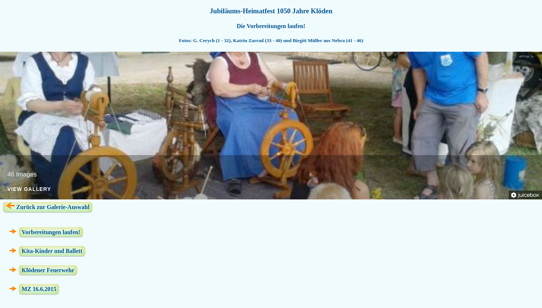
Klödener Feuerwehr (48, 270)
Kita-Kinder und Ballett (52, 251)
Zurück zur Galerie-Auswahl (47, 206)
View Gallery (29, 189)
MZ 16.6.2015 (39, 289)
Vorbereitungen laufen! (51, 232)
